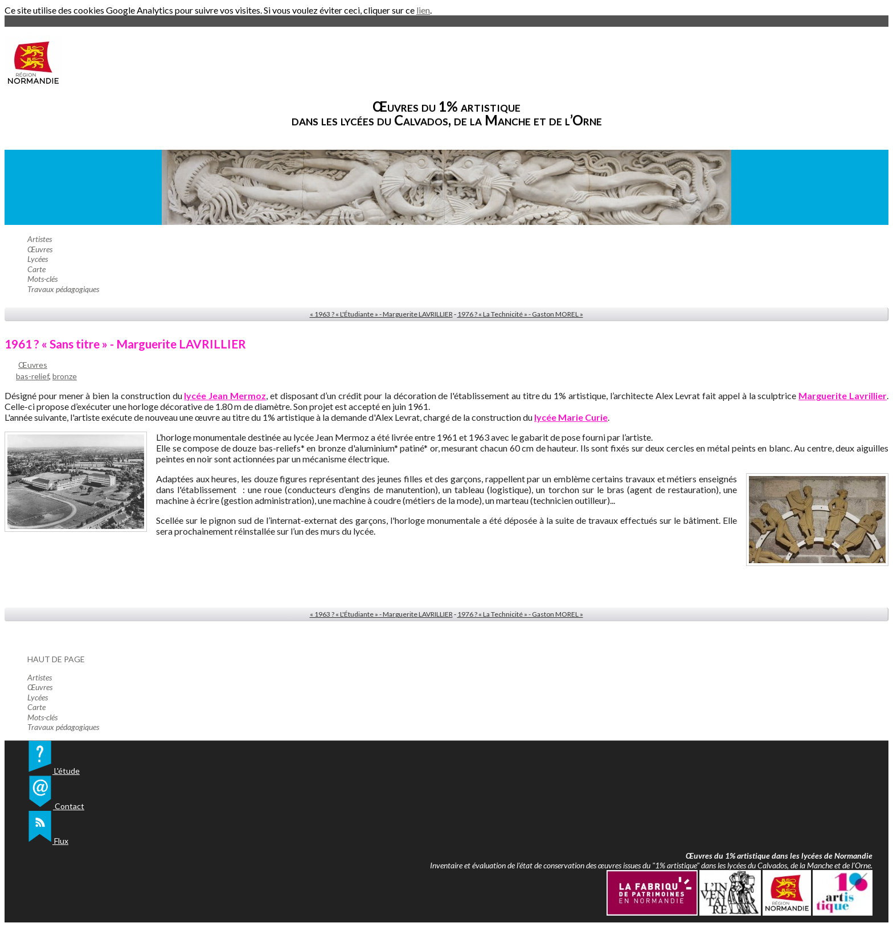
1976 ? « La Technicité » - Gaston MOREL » (520, 314)
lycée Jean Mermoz (225, 395)
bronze (64, 376)
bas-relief (32, 376)
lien (423, 10)
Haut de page (56, 659)
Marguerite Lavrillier (842, 395)
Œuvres (32, 365)
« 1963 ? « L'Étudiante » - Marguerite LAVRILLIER (381, 314)
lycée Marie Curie (571, 417)
